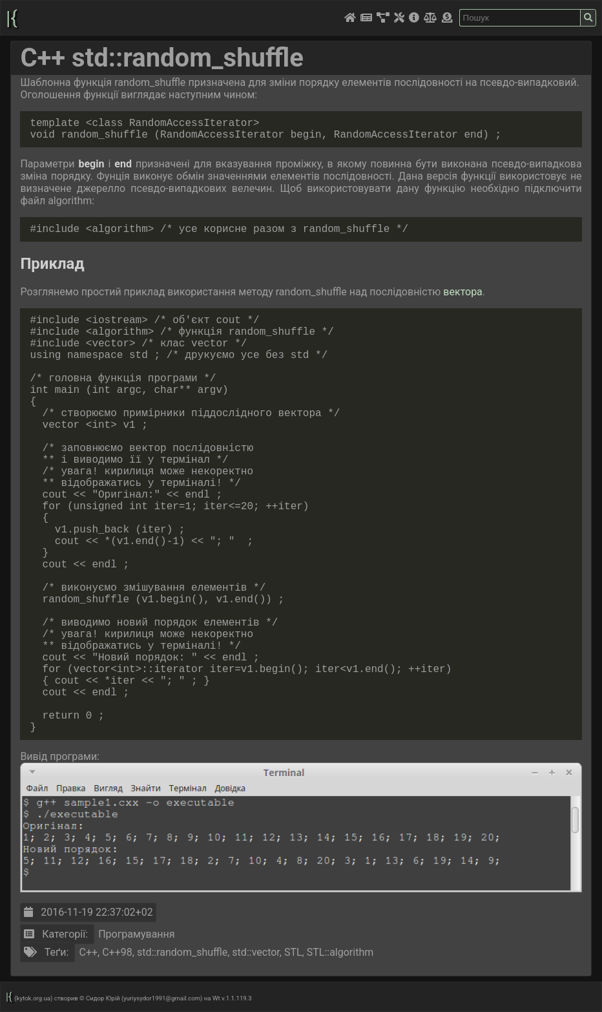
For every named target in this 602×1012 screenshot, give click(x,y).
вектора (462, 292)
